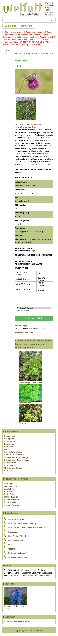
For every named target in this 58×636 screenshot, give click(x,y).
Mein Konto (10, 26)
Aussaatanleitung (16, 540)
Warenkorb (26, 26)
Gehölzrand (9, 444)
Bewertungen (9, 617)
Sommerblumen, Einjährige (16, 457)
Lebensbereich (10, 486)
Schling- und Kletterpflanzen (16, 460)
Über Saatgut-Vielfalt (17, 536)
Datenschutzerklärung (18, 557)
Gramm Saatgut (34, 310)
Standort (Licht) (11, 497)
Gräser (7, 449)
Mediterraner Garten (13, 468)
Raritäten (8, 471)
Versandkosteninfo (43, 575)
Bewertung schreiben (24, 333)
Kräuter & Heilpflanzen (14, 455)
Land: (7, 51)
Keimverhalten (10, 502)
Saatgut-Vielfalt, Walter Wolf (31, 630)
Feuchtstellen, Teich (13, 452)
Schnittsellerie (25, 403)
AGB (10, 545)
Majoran (22, 423)
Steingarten (9, 439)
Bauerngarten (10, 465)
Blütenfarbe (9, 494)
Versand (11, 549)
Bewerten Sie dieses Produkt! (17, 621)
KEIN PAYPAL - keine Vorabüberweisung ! (26, 528)
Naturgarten (9, 441)
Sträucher (8, 447)
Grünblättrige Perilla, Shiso (31, 383)
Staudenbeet (9, 436)
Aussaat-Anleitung (12, 505)
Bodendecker (10, 463)
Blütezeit (8, 492)
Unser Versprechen (16, 519)
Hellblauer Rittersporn (14, 606)
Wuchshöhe (9, 489)
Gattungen (8, 483)
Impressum (13, 532)
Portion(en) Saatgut (34, 308)
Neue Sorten (8, 584)
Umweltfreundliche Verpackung (22, 524)
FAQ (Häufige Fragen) (17, 553)
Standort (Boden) (11, 499)
